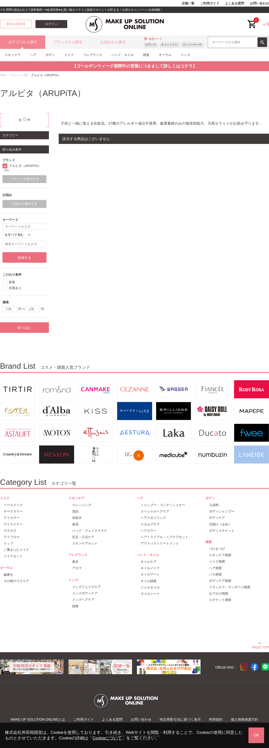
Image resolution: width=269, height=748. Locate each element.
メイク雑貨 (217, 561)
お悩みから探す (113, 42)
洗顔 (75, 511)
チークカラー (13, 511)
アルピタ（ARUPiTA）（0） (21, 168)
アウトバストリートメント (160, 543)
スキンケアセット (85, 543)
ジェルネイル (150, 587)
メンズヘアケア (83, 599)
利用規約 (216, 719)
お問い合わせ (259, 3)
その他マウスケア (16, 581)
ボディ (50, 55)
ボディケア (217, 518)
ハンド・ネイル (123, 55)
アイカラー (12, 518)
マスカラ (10, 530)
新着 (12, 282)
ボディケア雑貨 (220, 581)
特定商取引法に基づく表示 (180, 719)
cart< (252, 20)
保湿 (75, 524)
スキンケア (13, 55)
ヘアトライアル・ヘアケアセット (164, 537)
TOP (3, 75)
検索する (24, 258)
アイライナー (13, 524)
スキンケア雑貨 (220, 555)
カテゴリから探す (22, 42)
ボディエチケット (222, 530)
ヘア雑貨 (215, 568)
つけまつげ (217, 549)
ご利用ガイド (209, 3)
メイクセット (13, 556)
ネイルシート (150, 594)
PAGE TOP (260, 646)
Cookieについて (107, 738)
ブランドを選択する (24, 179)
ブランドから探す (68, 42)
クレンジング (81, 505)
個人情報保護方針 (244, 719)
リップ (8, 543)
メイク (69, 55)
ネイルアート (150, 574)
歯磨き (8, 574)
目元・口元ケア (83, 537)
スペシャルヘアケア (155, 511)
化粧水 (77, 518)
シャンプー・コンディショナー (163, 505)
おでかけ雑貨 (218, 593)
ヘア (33, 55)
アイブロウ (12, 537)
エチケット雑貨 (220, 600)
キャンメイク (169, 44)
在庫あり (15, 288)
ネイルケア (149, 562)
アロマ (77, 568)
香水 (75, 562)
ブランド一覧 (18, 75)
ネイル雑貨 (149, 581)
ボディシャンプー (222, 511)
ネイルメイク (150, 568)
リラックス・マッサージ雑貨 (229, 587)
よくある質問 (234, 3)
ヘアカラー (149, 530)
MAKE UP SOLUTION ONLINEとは (38, 719)
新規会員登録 (15, 24)
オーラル (165, 55)
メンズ (185, 55)
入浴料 (214, 505)
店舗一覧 (188, 3)
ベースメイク (13, 505)
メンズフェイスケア (86, 587)
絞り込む (24, 328)
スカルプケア (150, 524)
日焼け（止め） (220, 524)
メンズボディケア (85, 593)
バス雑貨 (215, 574)
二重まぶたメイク (16, 550)
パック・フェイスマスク (89, 530)
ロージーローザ (192, 44)
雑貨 (146, 55)
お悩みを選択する (24, 204)
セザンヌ (150, 44)
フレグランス (92, 55)
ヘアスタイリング (153, 518)
